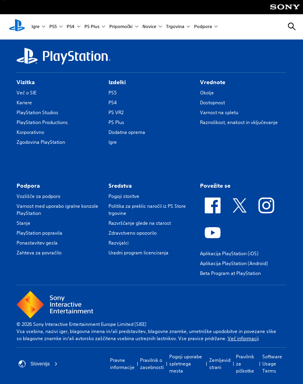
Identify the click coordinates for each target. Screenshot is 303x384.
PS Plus (91, 27)
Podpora (203, 27)
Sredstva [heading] (120, 185)
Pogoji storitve (123, 196)
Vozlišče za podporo (38, 196)
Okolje (207, 92)
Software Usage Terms (272, 363)
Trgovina (175, 27)
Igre (35, 27)
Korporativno (30, 132)
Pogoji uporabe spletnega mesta (185, 363)
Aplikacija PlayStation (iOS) (229, 253)
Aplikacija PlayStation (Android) (234, 263)
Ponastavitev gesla (37, 242)
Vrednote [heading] (212, 82)
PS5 (53, 27)
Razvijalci (118, 242)
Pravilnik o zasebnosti (152, 364)
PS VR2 (115, 112)
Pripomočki (121, 27)
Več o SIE (26, 92)
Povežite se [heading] (215, 185)
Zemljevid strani (219, 364)
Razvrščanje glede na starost (139, 223)
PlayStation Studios (37, 112)
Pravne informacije (122, 364)
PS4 (71, 27)
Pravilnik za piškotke (245, 363)
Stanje (23, 223)
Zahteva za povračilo (39, 252)
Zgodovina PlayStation (41, 142)
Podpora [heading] (28, 185)
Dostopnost (212, 102)
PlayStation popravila (39, 233)
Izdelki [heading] (117, 82)
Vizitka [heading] (26, 82)
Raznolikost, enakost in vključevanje (239, 122)
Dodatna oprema (126, 132)
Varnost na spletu (219, 112)
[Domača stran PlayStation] (17, 27)
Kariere (24, 102)
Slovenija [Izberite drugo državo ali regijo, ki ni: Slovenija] (38, 363)
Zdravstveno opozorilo (132, 233)
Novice (149, 27)
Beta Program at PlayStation (230, 273)
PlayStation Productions (42, 122)
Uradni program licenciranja (138, 252)
